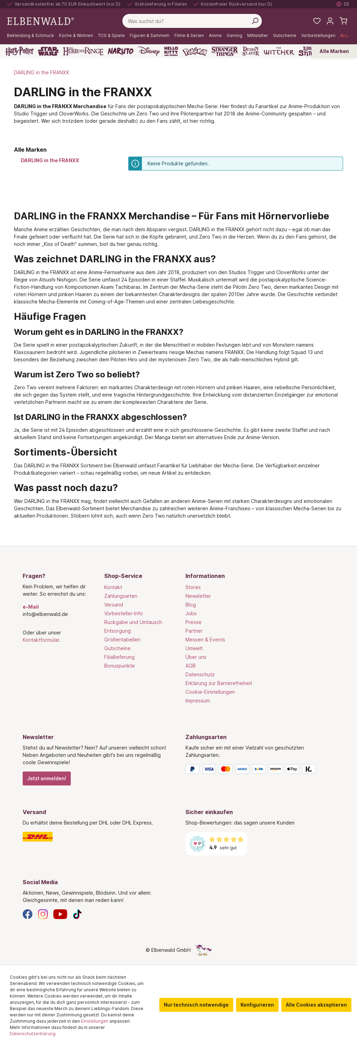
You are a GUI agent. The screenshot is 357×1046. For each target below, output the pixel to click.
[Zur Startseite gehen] (40, 20)
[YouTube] (60, 914)
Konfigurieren (257, 1005)
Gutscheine (117, 648)
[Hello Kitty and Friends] (171, 51)
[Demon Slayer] (251, 51)
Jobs (191, 613)
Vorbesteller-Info (123, 613)
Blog (190, 605)
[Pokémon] (194, 51)
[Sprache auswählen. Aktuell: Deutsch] (343, 4)
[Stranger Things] (225, 51)
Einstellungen (94, 1021)
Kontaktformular (41, 640)
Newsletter (198, 596)
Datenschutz (200, 674)
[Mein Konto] (330, 21)
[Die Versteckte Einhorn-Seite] (203, 950)
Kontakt (113, 587)
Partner (194, 631)
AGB (190, 666)
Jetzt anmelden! (46, 778)
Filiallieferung (119, 657)
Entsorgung (117, 631)
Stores (193, 587)
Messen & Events (205, 639)
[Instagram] (43, 914)
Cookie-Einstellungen (210, 692)
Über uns (195, 657)
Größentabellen (122, 639)
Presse (193, 622)
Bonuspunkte (119, 666)
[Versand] (97, 837)
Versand (113, 605)
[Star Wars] (48, 51)
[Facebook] (27, 914)
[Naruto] (121, 51)
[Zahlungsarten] (259, 770)
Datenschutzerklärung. (33, 1033)
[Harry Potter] (19, 51)
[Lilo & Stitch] (308, 51)
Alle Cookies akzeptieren (316, 1005)
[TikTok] (77, 914)
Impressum (197, 700)
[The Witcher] (279, 51)
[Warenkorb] (343, 21)
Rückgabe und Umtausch (133, 622)
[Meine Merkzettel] (317, 21)
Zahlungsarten (120, 596)
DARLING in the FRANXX (50, 160)
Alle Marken (334, 51)
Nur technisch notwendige (196, 1005)
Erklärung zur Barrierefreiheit (218, 683)
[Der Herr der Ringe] (83, 51)
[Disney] (149, 51)
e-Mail (31, 607)
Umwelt (194, 648)
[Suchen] (255, 21)
